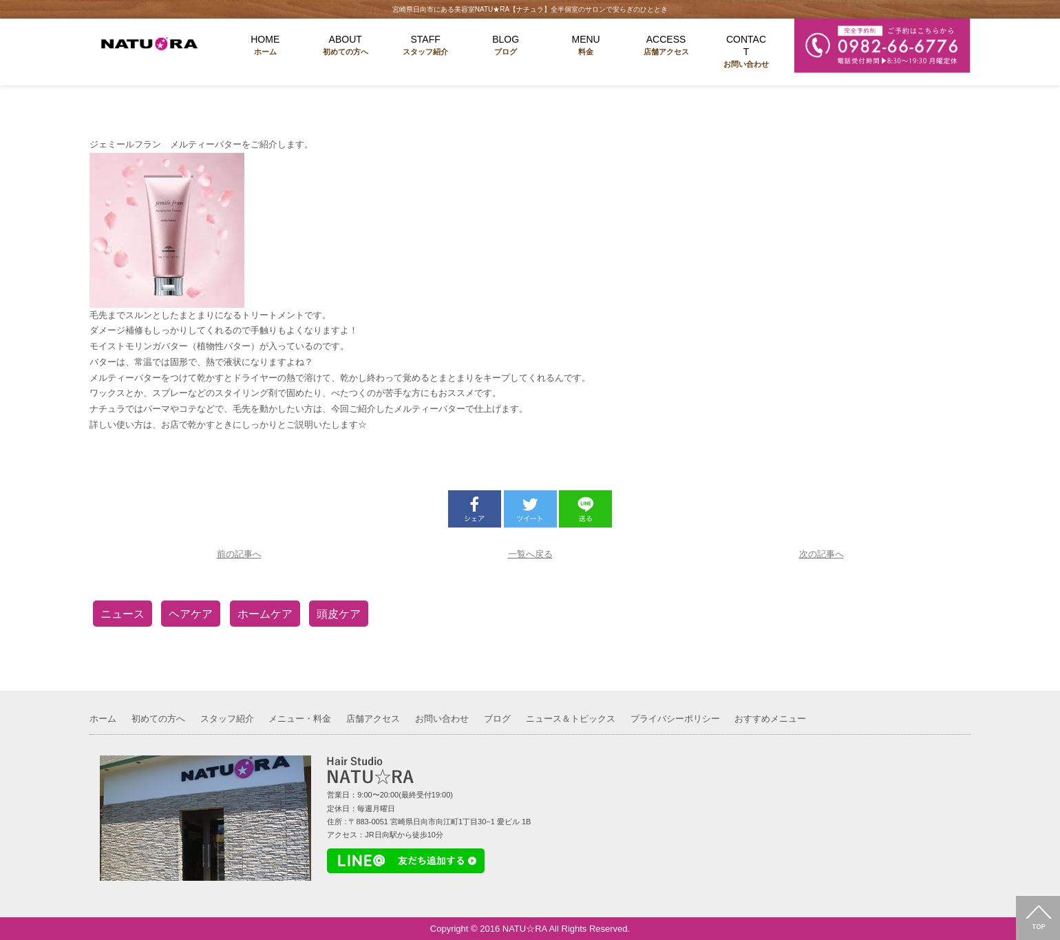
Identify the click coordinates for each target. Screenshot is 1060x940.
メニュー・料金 (299, 718)
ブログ (497, 718)
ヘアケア (191, 614)
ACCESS (665, 46)
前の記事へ (239, 554)
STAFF (425, 46)
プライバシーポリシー (675, 718)
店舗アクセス (373, 718)
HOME (265, 46)
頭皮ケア (339, 614)
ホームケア (265, 614)
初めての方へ (158, 718)
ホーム (102, 718)
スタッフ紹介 (227, 718)
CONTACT (746, 52)
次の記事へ (821, 554)
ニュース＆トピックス (570, 718)
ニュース (122, 614)
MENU (585, 46)
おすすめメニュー (770, 718)
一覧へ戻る (530, 554)
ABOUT (345, 46)
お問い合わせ (442, 718)
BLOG (505, 46)
